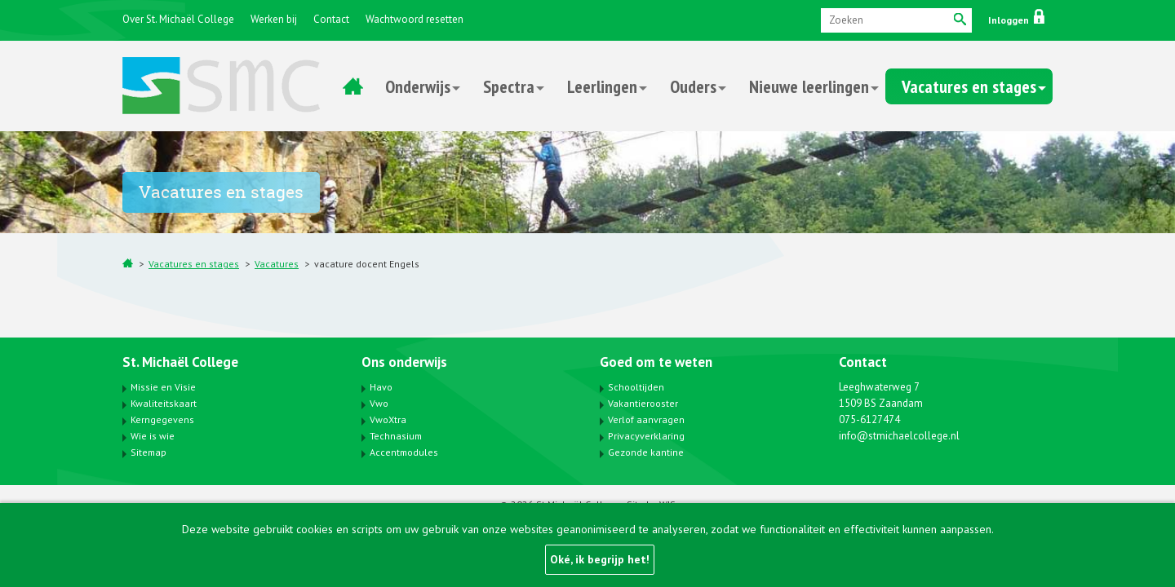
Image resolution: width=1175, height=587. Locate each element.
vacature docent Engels (366, 264)
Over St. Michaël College (178, 19)
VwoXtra (388, 419)
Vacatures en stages (969, 86)
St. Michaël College (180, 362)
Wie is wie (153, 436)
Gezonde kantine (646, 452)
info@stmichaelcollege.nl (899, 436)
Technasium (396, 436)
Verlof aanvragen (646, 419)
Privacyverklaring (646, 436)
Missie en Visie (163, 387)
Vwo (379, 403)
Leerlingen (602, 86)
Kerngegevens (162, 419)
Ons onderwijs (404, 362)
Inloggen (1016, 20)
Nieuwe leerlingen (809, 86)
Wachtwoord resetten (414, 19)
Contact (331, 19)
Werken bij (274, 19)
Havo (381, 387)
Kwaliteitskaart (164, 403)
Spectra (508, 86)
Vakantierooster (643, 403)
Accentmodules (404, 452)
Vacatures (277, 264)
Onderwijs (417, 86)
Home (352, 86)
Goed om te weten (656, 362)
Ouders (693, 86)
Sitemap (148, 452)
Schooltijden (636, 387)
